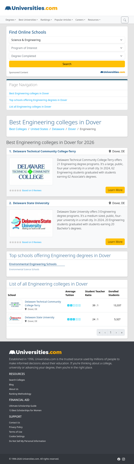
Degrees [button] (10, 19)
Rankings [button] (45, 19)
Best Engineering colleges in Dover (29, 93)
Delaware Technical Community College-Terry (44, 151)
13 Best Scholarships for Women (25, 410)
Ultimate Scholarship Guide (22, 405)
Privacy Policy (16, 427)
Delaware (58, 129)
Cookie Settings (17, 436)
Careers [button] (80, 19)
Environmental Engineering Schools (33, 264)
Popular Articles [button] (63, 19)
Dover (72, 129)
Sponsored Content (18, 72)
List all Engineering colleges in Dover (30, 106)
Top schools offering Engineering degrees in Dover (38, 100)
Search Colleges (17, 379)
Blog (11, 384)
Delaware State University (31, 203)
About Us (13, 389)
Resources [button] (93, 19)
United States (39, 129)
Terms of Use (15, 431)
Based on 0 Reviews (31, 190)
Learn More (115, 190)
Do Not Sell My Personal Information (27, 441)
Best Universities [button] (27, 19)
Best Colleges (18, 129)
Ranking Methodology (20, 393)
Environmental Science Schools (24, 269)
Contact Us (14, 422)
